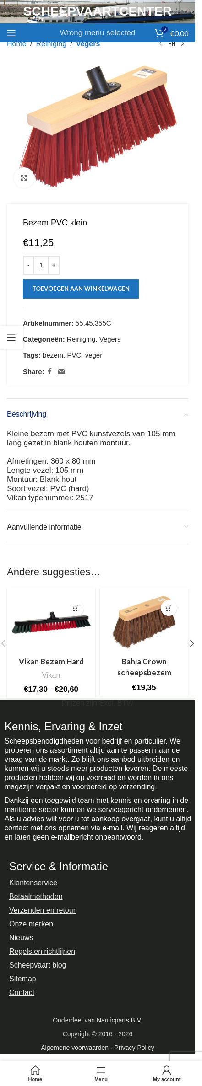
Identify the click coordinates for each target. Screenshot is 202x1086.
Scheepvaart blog (37, 965)
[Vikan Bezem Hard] (51, 623)
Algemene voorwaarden (75, 1047)
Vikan (51, 675)
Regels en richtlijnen (42, 951)
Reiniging (51, 44)
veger (94, 355)
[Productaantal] (41, 265)
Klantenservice (33, 883)
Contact (21, 992)
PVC (74, 355)
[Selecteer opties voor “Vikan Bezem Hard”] (76, 608)
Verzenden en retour (42, 910)
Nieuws (21, 938)
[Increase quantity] (54, 265)
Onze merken (31, 924)
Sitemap (22, 979)
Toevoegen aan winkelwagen (81, 288)
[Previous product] (160, 43)
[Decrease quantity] (28, 265)
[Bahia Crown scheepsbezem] (144, 623)
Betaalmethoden (36, 896)
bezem (53, 355)
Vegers (88, 44)
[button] (169, 608)
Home (17, 44)
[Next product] (182, 43)
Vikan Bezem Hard (51, 661)
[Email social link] (61, 371)
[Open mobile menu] (11, 33)
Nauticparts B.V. (119, 1020)
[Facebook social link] (49, 371)
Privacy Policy (134, 1047)
